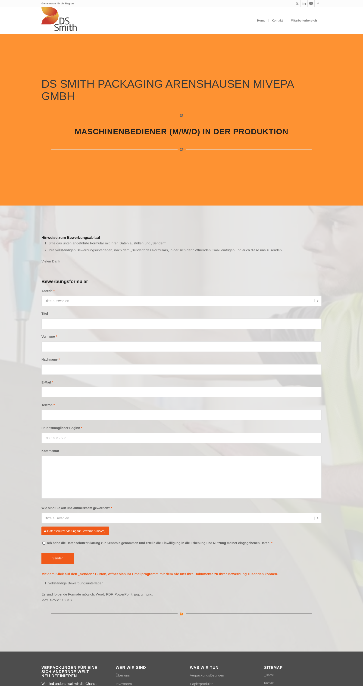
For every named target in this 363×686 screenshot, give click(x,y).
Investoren (124, 684)
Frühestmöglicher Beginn (61, 428)
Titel (44, 313)
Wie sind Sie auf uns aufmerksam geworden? (76, 508)
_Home (269, 675)
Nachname (50, 359)
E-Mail (47, 382)
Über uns (123, 675)
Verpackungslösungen (207, 675)
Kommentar (50, 451)
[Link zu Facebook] (318, 3)
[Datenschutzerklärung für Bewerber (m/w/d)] (75, 531)
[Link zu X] (297, 3)
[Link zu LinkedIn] (304, 3)
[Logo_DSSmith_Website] (59, 20)
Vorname (49, 336)
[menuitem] (260, 20)
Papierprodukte (201, 684)
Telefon (48, 405)
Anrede (48, 291)
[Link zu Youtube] (311, 3)
